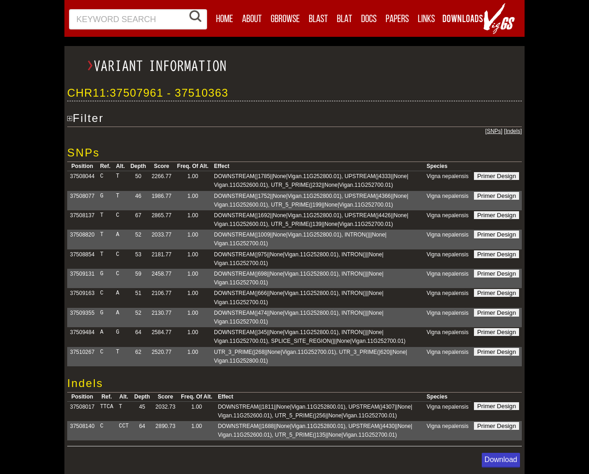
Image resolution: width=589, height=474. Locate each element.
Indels (513, 131)
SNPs (494, 131)
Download (501, 459)
